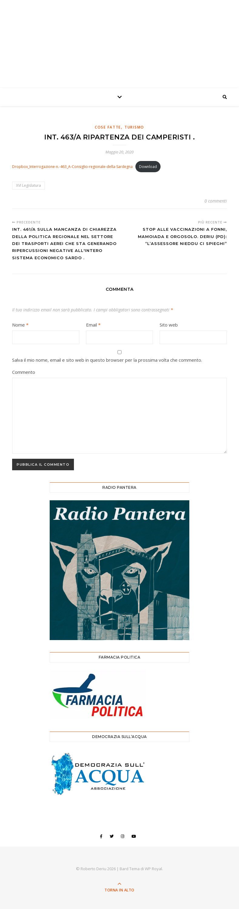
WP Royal (153, 868)
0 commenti (215, 201)
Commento (23, 372)
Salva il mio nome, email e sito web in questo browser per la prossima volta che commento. (107, 360)
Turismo (134, 127)
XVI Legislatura (28, 185)
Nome (20, 325)
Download (148, 166)
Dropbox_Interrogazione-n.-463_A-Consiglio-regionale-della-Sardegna (72, 166)
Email (93, 325)
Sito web (169, 325)
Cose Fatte (108, 127)
